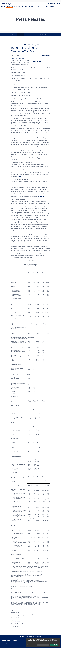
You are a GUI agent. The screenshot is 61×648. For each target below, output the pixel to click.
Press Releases (20, 35)
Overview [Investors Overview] (3, 6)
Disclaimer (8, 642)
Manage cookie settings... (32, 644)
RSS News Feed (38, 636)
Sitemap (21, 642)
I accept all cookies (54, 644)
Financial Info (31, 6)
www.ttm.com (19, 176)
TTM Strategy (24, 6)
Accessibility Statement (15, 642)
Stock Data (37, 6)
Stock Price (26, 642)
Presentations (33, 35)
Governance (51, 6)
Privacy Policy (3, 642)
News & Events (9, 6)
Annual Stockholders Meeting (42, 35)
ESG (47, 6)
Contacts (30, 636)
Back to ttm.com (56, 0)
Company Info (17, 6)
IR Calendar (27, 35)
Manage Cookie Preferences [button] (6, 644)
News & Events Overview (11, 35)
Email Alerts (52, 35)
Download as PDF (46, 56)
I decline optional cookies (43, 644)
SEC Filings (43, 6)
